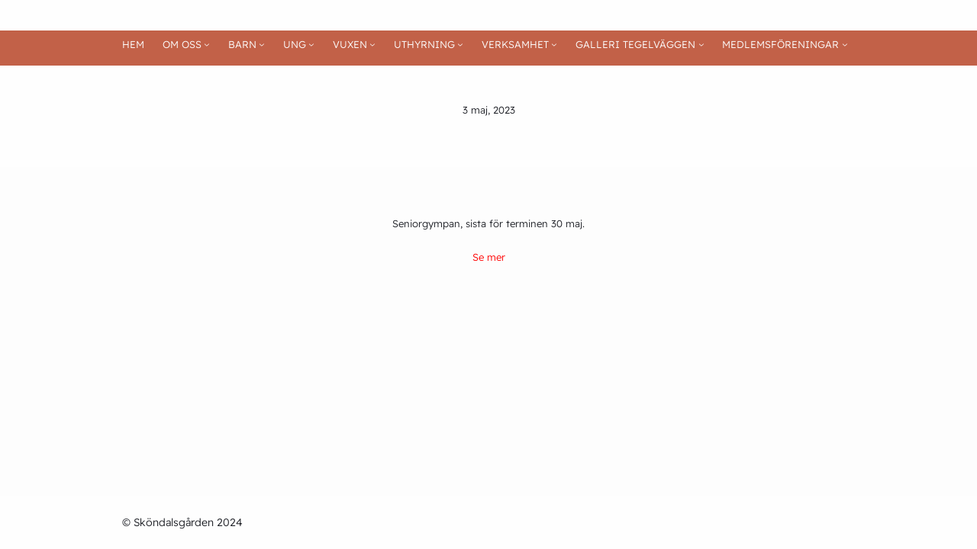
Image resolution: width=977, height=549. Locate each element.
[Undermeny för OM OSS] (207, 45)
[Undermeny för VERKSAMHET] (554, 45)
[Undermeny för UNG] (311, 45)
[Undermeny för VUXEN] (372, 45)
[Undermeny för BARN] (262, 45)
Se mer (488, 257)
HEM (133, 44)
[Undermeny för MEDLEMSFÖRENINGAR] (845, 45)
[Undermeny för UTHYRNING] (460, 45)
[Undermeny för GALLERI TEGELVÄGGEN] (701, 45)
